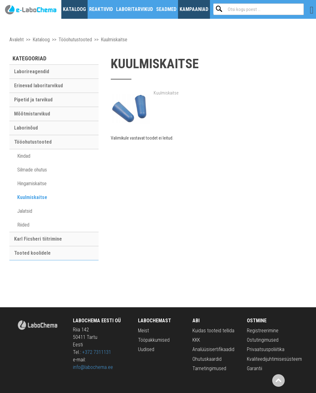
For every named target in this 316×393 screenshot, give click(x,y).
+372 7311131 (96, 352)
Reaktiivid (101, 9)
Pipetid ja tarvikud (33, 100)
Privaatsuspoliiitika (265, 349)
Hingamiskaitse (32, 183)
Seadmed (166, 9)
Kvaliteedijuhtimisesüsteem (274, 359)
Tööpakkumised (154, 340)
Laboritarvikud (134, 9)
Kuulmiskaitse (32, 197)
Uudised (146, 349)
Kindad (23, 156)
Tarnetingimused (209, 368)
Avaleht (16, 40)
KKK (196, 340)
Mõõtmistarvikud (32, 114)
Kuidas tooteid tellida (213, 331)
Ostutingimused (262, 340)
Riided (23, 225)
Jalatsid (24, 211)
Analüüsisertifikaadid (213, 349)
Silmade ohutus (32, 170)
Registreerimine (262, 331)
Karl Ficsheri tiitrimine (38, 239)
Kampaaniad (194, 9)
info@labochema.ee (93, 367)
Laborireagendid (31, 71)
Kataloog (74, 9)
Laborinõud (26, 128)
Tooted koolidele (32, 253)
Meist (143, 331)
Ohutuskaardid (207, 359)
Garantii (254, 368)
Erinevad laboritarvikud (38, 86)
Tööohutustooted (75, 40)
